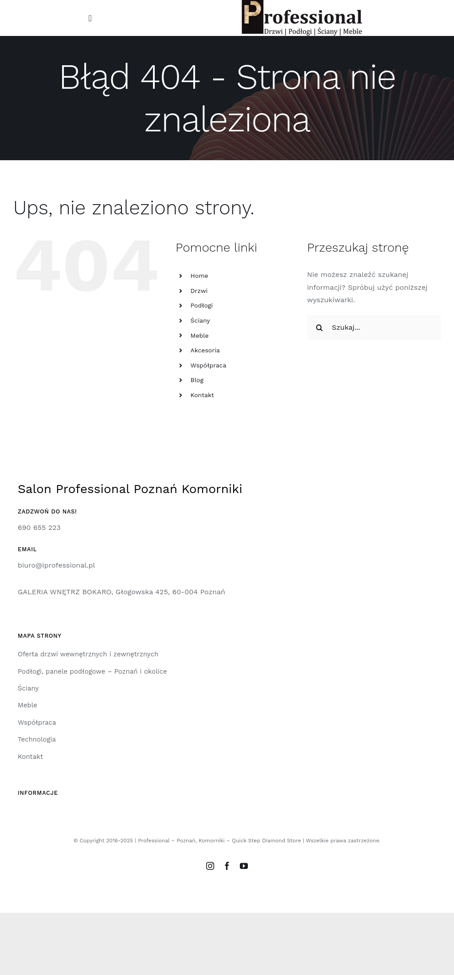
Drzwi (199, 290)
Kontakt (202, 395)
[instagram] (210, 866)
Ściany (200, 320)
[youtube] (244, 866)
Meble (200, 335)
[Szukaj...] (374, 327)
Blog (197, 379)
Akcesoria (205, 350)
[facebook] (227, 866)
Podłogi (202, 305)
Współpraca (209, 365)
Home (199, 275)
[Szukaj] (319, 327)
